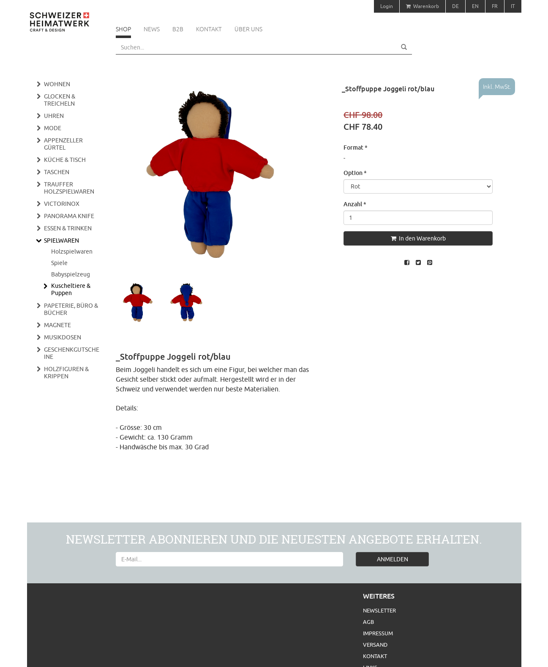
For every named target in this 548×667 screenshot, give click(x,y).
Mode (52, 128)
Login (386, 6)
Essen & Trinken (68, 228)
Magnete (57, 325)
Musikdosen (62, 337)
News (152, 29)
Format (356, 147)
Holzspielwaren (72, 251)
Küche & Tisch (65, 159)
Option (355, 172)
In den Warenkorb (418, 238)
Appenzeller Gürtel (63, 144)
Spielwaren (61, 240)
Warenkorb (422, 6)
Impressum (378, 633)
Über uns (248, 29)
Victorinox (61, 203)
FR (495, 6)
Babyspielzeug (70, 274)
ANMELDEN (392, 559)
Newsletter (379, 610)
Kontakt (209, 29)
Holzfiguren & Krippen (66, 373)
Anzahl (355, 204)
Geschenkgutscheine (71, 353)
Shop (123, 29)
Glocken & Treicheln (59, 100)
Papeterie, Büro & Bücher (71, 309)
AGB (368, 621)
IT (513, 6)
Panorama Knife (69, 216)
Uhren (54, 115)
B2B (177, 29)
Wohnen (57, 84)
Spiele (59, 263)
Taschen (56, 172)
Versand (375, 644)
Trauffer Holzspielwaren (69, 188)
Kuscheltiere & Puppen (70, 289)
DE (455, 6)
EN (475, 6)
